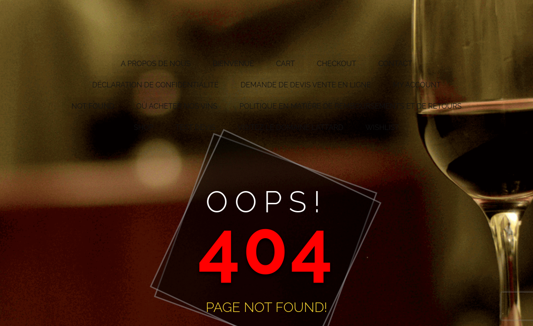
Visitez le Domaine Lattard (290, 127)
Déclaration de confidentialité (155, 85)
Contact (395, 63)
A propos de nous (156, 63)
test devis (195, 127)
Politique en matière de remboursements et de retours (351, 106)
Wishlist (382, 127)
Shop (144, 127)
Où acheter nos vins (176, 106)
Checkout (336, 63)
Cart (285, 63)
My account (417, 85)
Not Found (93, 106)
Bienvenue (233, 63)
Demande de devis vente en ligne (305, 85)
